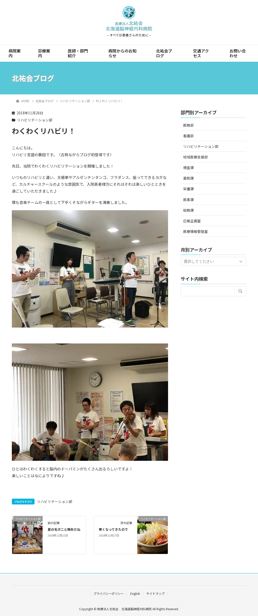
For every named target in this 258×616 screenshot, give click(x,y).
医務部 (188, 125)
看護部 (188, 135)
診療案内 (44, 53)
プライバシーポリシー (108, 593)
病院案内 (15, 53)
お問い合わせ (238, 53)
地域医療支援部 (195, 156)
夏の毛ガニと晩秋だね (64, 529)
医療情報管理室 (195, 231)
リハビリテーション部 (34, 119)
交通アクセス (201, 53)
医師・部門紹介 (78, 53)
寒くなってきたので (113, 529)
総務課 (188, 210)
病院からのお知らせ (122, 53)
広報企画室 (192, 220)
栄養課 (188, 188)
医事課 (188, 199)
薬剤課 (188, 178)
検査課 (188, 167)
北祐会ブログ (164, 53)
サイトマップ (155, 593)
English (135, 593)
